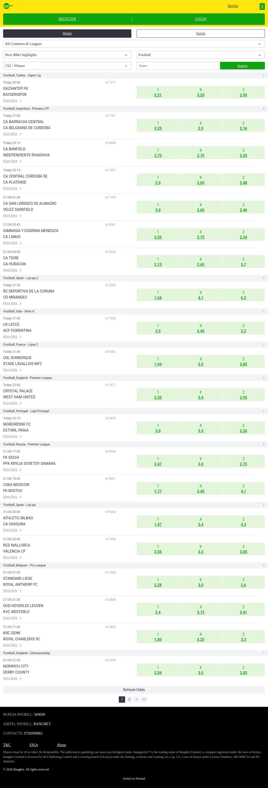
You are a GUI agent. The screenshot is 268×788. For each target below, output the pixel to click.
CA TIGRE (11, 258)
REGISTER (67, 19)
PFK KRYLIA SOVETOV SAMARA (29, 463)
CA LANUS (11, 237)
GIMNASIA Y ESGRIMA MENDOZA (30, 231)
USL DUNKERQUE (17, 358)
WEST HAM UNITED (19, 397)
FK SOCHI (11, 457)
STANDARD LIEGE (17, 578)
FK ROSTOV (12, 491)
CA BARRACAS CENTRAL (23, 122)
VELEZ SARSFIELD (18, 209)
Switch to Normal (134, 778)
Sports (200, 33)
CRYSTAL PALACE (18, 391)
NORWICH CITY (16, 666)
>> (144, 699)
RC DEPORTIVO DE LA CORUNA (28, 291)
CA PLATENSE (14, 182)
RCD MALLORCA (16, 545)
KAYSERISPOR (15, 94)
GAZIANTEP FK (15, 88)
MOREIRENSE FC (17, 424)
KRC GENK (11, 633)
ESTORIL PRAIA (16, 430)
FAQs (34, 745)
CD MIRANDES (15, 297)
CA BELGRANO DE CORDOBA (27, 128)
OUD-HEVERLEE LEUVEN (23, 606)
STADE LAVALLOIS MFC (22, 364)
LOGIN (200, 19)
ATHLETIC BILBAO (18, 518)
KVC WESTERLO (16, 612)
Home (67, 33)
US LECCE (11, 324)
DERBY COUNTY (16, 672)
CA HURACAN (14, 264)
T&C (7, 745)
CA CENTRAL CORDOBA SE (25, 176)
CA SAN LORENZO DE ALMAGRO (30, 203)
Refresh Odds (134, 690)
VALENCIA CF (14, 551)
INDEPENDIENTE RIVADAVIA (26, 155)
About (61, 745)
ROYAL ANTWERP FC (20, 584)
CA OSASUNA (14, 524)
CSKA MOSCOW (16, 485)
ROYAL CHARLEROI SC (21, 639)
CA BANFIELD (14, 149)
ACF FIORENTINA (17, 330)
